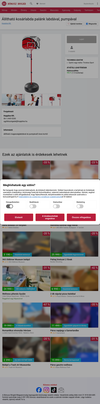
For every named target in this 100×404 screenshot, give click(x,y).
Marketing (80, 202)
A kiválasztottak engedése (50, 217)
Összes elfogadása (81, 217)
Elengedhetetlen (12, 202)
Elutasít (18, 217)
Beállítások (34, 202)
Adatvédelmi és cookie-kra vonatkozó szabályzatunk (40, 197)
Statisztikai (57, 202)
